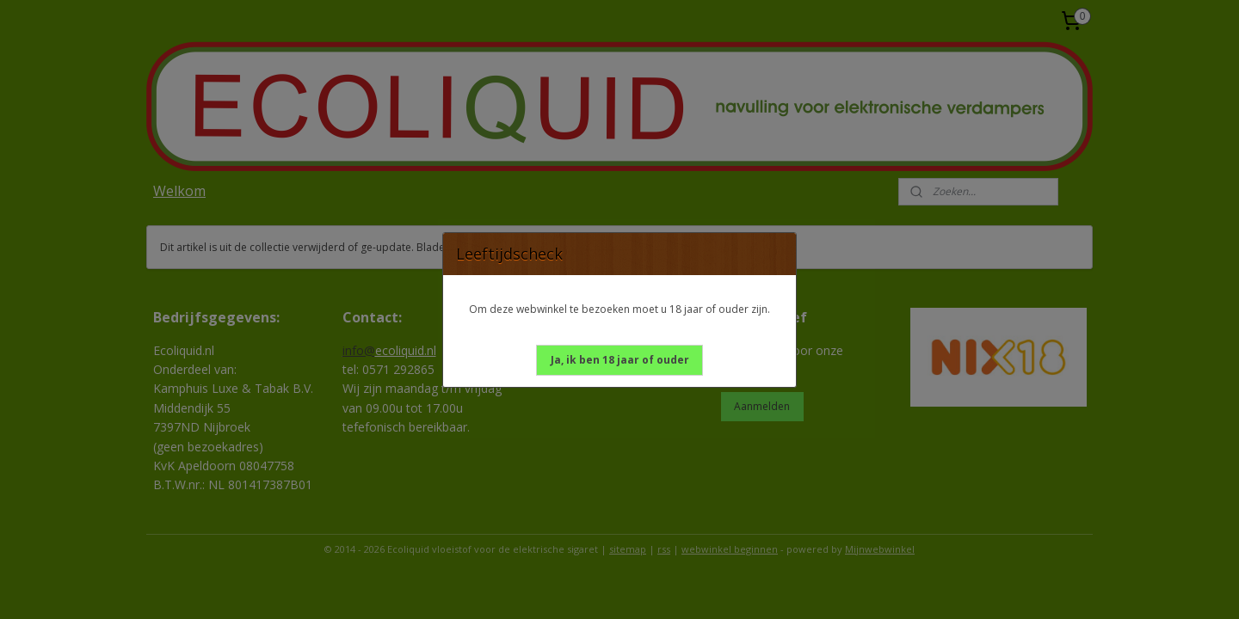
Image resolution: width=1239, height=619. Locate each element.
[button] (620, 360)
